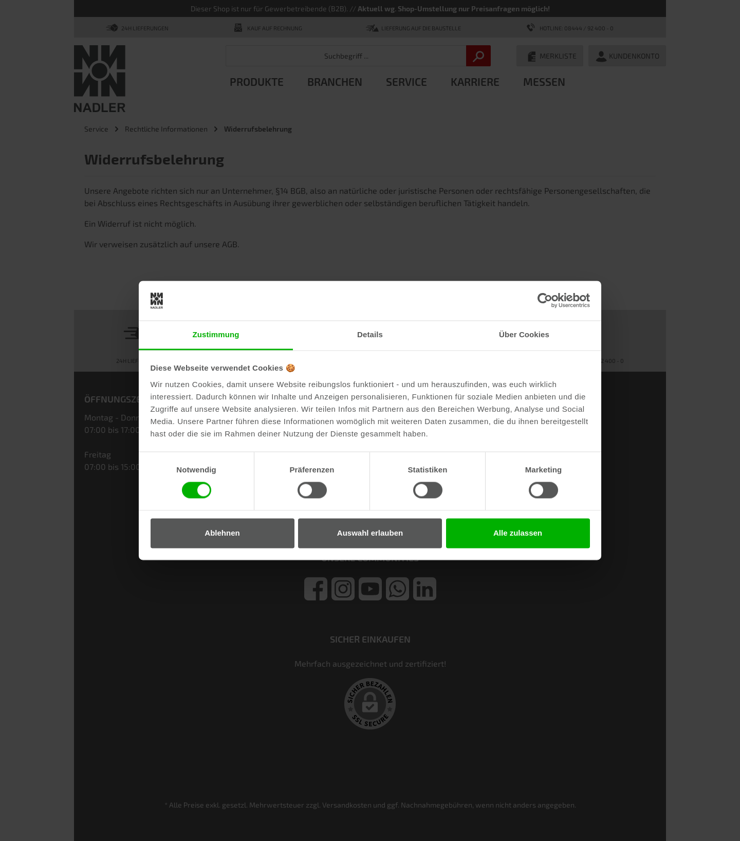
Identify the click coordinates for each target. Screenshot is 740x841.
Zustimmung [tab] (216, 334)
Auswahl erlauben (370, 532)
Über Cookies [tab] (524, 334)
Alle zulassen (517, 532)
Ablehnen (222, 532)
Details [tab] (370, 334)
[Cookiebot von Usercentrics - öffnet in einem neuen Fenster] (545, 300)
